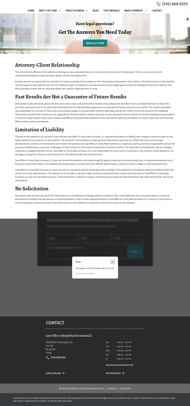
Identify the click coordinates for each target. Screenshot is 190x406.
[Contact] (157, 10)
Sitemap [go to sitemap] (112, 388)
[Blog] (96, 10)
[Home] (31, 10)
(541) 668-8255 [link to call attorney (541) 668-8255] (55, 357)
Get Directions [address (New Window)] (115, 373)
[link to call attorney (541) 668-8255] (172, 3)
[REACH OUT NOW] (95, 43)
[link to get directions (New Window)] (73, 347)
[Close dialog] (112, 262)
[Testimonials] (111, 10)
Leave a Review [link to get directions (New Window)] (55, 373)
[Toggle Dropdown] (60, 10)
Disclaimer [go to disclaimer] (125, 388)
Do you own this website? (85, 273)
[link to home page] (15, 5)
